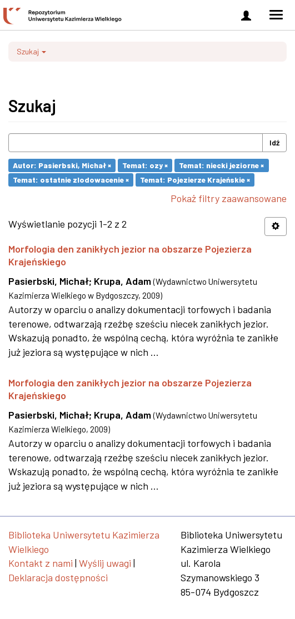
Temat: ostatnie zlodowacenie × (71, 179)
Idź (274, 142)
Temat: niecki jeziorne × (221, 165)
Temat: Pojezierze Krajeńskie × (195, 179)
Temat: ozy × (145, 165)
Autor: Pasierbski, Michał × (62, 165)
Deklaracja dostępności (58, 577)
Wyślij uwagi (105, 563)
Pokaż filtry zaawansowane (229, 198)
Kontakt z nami (40, 563)
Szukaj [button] (31, 51)
